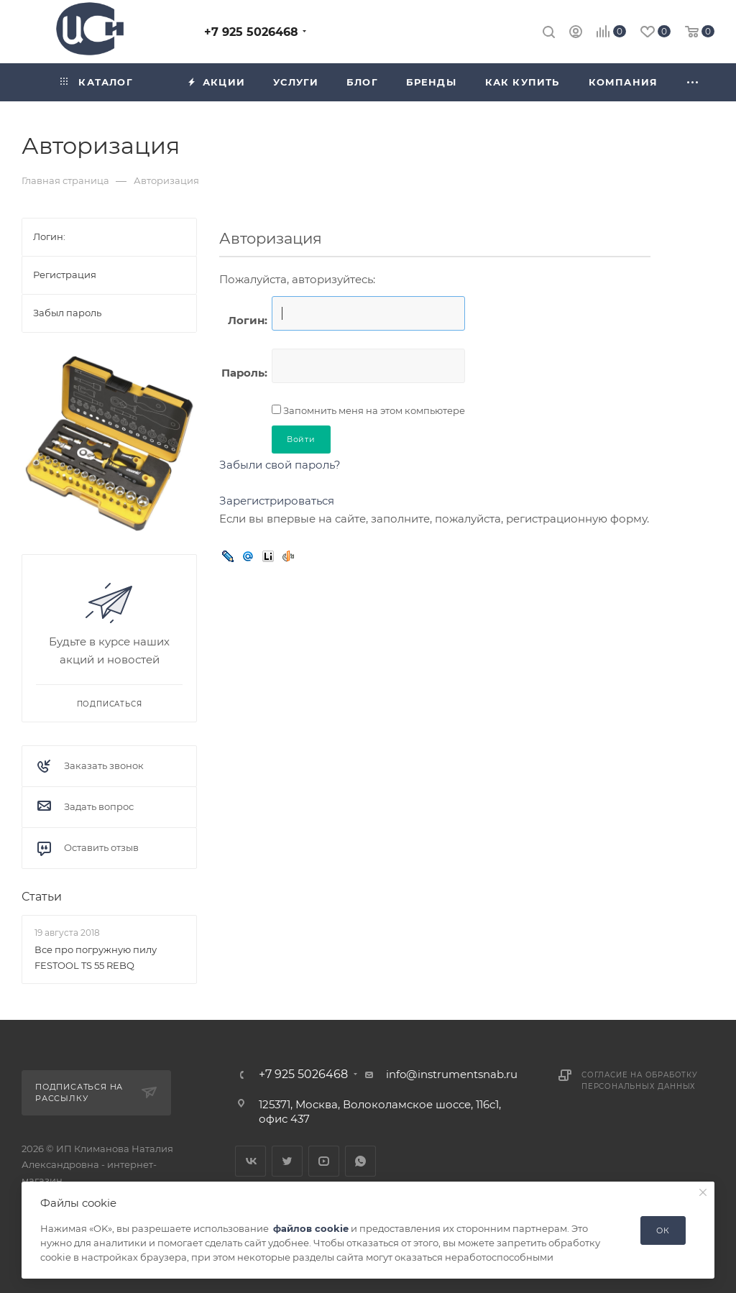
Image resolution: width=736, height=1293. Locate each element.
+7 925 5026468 (251, 32)
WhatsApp (360, 1161)
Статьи (42, 896)
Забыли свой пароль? (280, 464)
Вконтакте (250, 1161)
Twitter (287, 1161)
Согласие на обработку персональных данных (639, 1080)
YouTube (323, 1161)
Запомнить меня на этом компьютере (373, 410)
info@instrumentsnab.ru (452, 1074)
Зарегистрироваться (276, 500)
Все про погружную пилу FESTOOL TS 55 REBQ (95, 957)
